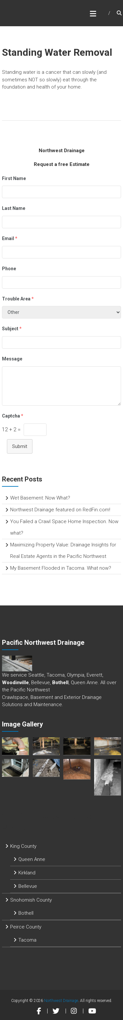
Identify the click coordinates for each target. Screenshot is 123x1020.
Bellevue (27, 886)
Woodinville (15, 682)
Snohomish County (31, 900)
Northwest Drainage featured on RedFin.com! (60, 510)
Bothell (60, 682)
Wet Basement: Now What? (40, 498)
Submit (19, 446)
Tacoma (27, 940)
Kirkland (26, 873)
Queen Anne (31, 859)
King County (23, 846)
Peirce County (25, 927)
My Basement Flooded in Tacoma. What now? (60, 568)
